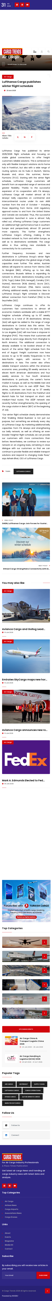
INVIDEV (15, 1296)
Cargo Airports (11, 1209)
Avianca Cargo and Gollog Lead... (23, 629)
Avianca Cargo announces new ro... (24, 730)
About (7, 1233)
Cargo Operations (33, 1090)
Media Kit (9, 1245)
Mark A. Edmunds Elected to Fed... (23, 780)
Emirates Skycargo (13, 1103)
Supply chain (39, 1084)
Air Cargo (8, 77)
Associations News (13, 1213)
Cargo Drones (11, 1217)
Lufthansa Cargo (23, 471)
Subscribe (43, 1275)
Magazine (9, 1241)
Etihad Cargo (10, 1097)
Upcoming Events (26, 1029)
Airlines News (11, 1205)
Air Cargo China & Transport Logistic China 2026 (32, 1041)
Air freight (23, 1084)
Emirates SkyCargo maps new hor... (24, 679)
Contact (8, 1249)
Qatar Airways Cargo (31, 1097)
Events (8, 1237)
